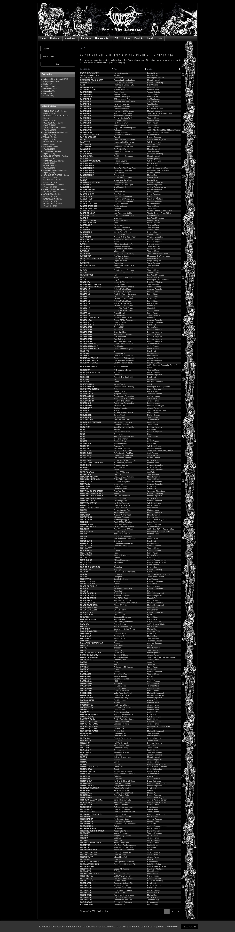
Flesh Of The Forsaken (123, 522)
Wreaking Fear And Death (124, 101)
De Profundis (119, 325)
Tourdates (86, 38)
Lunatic (117, 584)
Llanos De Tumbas (121, 282)
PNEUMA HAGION (88, 619)
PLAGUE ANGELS (88, 593)
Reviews (54, 38)
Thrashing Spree (120, 501)
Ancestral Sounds (121, 465)
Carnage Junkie (120, 121)
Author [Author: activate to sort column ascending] (150, 69)
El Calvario (118, 871)
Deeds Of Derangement (123, 878)
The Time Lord (119, 87)
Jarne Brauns (152, 740)
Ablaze (116, 410)
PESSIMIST (85, 425)
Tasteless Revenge (121, 104)
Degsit (116, 280)
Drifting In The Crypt (122, 531)
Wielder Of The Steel (122, 515)
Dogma (117, 154)
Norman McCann (154, 215)
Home (43, 38)
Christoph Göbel (153, 558)
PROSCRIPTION (87, 866)
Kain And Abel (119, 892)
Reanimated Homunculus (124, 895)
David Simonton (153, 106)
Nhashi (150, 434)
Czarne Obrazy (120, 624)
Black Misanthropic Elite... (124, 847)
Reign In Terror (120, 593)
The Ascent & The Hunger (124, 142)
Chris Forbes (152, 453)
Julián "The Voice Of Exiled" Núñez (161, 657)
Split (115, 631)
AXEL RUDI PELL (50, 128)
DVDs (45, 84)
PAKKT (83, 139)
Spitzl (149, 384)
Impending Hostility (121, 752)
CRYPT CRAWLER (51, 189)
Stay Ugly (118, 569)
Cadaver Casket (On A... (123, 118)
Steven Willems (153, 315)
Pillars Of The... (120, 406)
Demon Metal (119, 415)
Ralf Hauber (152, 584)
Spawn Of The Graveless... (125, 320)
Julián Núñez (152, 417)
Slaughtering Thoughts (123, 836)
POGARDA (84, 624)
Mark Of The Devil (121, 94)
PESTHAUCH (86, 444)
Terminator (118, 755)
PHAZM (83, 510)
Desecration (119, 434)
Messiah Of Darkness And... (125, 812)
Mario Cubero (152, 258)
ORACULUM (48, 142)
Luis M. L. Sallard (154, 363)
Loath (116, 607)
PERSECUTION (86, 391)
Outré (116, 662)
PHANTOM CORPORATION (91, 491)
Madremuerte (119, 904)
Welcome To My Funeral (123, 667)
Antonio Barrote (153, 239)
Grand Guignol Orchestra (124, 287)
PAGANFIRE (85, 99)
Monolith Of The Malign (123, 151)
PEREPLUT (85, 370)
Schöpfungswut (120, 660)
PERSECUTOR (86, 394)
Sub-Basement (120, 337)
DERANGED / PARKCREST (91, 80)
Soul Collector (119, 194)
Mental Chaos (119, 391)
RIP (116, 38)
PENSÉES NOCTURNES (90, 284)
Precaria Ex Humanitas (123, 738)
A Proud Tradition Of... (123, 227)
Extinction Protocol (121, 788)
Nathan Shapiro (153, 173)
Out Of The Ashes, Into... (124, 719)
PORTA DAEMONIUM (89, 655)
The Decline (119, 375)
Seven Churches (120, 676)
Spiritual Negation (121, 408)
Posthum (117, 702)
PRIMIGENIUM (86, 781)
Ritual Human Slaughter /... (125, 349)
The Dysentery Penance (123, 455)
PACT (82, 85)
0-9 (81, 55)
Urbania (117, 550)
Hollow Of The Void (121, 472)
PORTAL (83, 662)
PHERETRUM (86, 517)
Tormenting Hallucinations (124, 80)
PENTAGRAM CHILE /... (90, 349)
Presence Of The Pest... (123, 451)
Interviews (69, 38)
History (126, 38)
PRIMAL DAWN (86, 769)
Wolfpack (117, 208)
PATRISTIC (84, 263)
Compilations (49, 82)
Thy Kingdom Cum (121, 819)
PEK (82, 277)
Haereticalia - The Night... (124, 185)
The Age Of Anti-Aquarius (124, 477)
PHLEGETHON (86, 531)
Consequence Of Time (123, 144)
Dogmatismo (119, 740)
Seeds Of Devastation (123, 707)
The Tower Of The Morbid (124, 111)
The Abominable (120, 486)
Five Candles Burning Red (124, 296)
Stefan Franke (153, 94)
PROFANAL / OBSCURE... (91, 814)
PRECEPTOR (85, 740)
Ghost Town (118, 78)
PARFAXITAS (85, 237)
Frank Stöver (152, 97)
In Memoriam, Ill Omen (123, 463)
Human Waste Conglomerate (125, 603)
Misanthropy (119, 173)
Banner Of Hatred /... (122, 498)
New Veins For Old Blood (124, 600)
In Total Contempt (121, 439)
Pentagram (118, 330)
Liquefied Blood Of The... (124, 318)
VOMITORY (48, 151)
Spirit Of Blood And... (122, 90)
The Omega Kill (120, 733)
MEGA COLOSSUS (51, 170)
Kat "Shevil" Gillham (155, 109)
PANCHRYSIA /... (87, 156)
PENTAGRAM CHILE (89, 344)
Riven (116, 159)
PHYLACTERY (86, 548)
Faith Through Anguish (123, 783)
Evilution (117, 776)
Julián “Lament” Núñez (156, 624)
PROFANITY (85, 836)
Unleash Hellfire (120, 610)
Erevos (116, 351)
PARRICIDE (85, 242)
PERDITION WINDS (88, 366)
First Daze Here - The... (123, 341)
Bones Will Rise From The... (125, 168)
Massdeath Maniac (121, 109)
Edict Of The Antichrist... (123, 363)
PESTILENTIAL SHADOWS (91, 463)
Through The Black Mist (123, 377)
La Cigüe (117, 474)
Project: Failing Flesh (122, 852)
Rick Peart (151, 325)
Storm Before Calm (121, 795)
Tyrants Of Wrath (120, 489)
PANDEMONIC (86, 163)
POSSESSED (85, 674)
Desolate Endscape (122, 546)
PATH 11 (83, 244)
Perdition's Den (120, 636)
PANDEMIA (85, 159)
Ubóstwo (117, 838)
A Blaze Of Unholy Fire (123, 588)
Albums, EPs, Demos (52, 79)
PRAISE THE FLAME (89, 722)
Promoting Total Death (123, 113)
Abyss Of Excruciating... (123, 239)
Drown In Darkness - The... (124, 215)
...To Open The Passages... (125, 845)
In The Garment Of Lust (123, 413)
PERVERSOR (86, 415)
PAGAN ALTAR (86, 87)
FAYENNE (47, 146)
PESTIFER (84, 446)
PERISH (83, 375)
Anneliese (118, 684)
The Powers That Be (122, 505)
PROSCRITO (85, 869)
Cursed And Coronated (123, 890)
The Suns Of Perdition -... (124, 199)
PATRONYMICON (87, 265)
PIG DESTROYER (87, 558)
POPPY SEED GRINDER (90, 653)
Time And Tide (119, 491)
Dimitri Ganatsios (154, 194)
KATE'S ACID (49, 199)
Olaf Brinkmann (153, 99)
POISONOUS (85, 634)
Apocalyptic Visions (121, 831)
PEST (82, 429)
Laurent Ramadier (154, 501)
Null (115, 275)
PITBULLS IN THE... (88, 584)
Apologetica (118, 263)
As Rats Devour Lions (122, 757)
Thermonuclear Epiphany (124, 387)
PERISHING (85, 382)
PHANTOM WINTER (88, 503)
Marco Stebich (153, 349)
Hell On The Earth (121, 743)
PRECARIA (85, 738)
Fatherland (118, 130)
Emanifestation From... (123, 657)
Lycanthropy (119, 484)
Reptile (116, 553)
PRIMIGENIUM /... (87, 786)
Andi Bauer (151, 429)
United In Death (120, 814)
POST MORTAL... (87, 698)
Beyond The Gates (121, 679)
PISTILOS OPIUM (87, 581)
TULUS (46, 137)
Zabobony (118, 648)
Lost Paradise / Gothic (123, 213)
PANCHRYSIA (86, 154)
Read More (173, 926)
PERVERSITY (86, 408)
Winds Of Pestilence (122, 596)
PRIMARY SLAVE (87, 771)
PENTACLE (85, 289)
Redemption (119, 750)
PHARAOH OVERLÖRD (90, 508)
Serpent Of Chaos (121, 655)
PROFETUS (85, 845)
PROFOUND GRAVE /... (90, 850)
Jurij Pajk (151, 472)
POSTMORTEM (86, 705)
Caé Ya (117, 166)
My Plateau (118, 828)
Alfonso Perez (153, 177)
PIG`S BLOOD (86, 560)
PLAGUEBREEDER (88, 607)
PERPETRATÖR (87, 384)
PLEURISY (84, 617)
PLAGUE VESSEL (87, 603)
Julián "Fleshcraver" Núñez (158, 253)
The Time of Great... (122, 256)
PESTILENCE (86, 451)
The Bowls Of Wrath (122, 705)
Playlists (138, 38)
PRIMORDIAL (86, 790)
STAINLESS (48, 194)
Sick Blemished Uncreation (125, 539)
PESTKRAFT (85, 465)
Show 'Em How (120, 332)
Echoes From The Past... (124, 900)
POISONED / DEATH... (89, 631)
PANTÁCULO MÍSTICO (90, 182)
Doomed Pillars (120, 634)
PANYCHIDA (85, 185)
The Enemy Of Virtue (122, 816)
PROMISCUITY (86, 857)
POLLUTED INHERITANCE (91, 643)
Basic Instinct (119, 859)
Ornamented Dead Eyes (123, 543)
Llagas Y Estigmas (121, 869)
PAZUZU (83, 270)
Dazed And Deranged (122, 617)
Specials (47, 91)
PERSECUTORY (87, 396)
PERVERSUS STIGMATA (90, 422)
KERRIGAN (48, 180)
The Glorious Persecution (124, 396)
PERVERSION (86, 406)
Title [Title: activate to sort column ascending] (116, 69)
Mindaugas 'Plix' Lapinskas (158, 170)
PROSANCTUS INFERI (89, 862)
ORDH (46, 166)
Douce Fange (119, 284)
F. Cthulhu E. (152, 572)
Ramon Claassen (154, 137)
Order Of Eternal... (121, 479)
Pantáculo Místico (121, 182)
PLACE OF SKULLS (88, 586)
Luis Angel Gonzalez (155, 78)
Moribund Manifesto (122, 246)
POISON (83, 626)
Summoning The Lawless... (125, 398)
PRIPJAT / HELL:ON (88, 802)
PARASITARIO (86, 230)
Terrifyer (117, 558)
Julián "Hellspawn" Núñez (157, 168)
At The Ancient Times (122, 370)
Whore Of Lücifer (121, 605)
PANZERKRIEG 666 (88, 204)
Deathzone (118, 764)
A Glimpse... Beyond (122, 802)
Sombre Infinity (120, 441)
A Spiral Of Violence (122, 555)
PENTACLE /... (86, 320)
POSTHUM (84, 702)
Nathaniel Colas (153, 688)
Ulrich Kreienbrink (154, 769)
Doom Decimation (121, 805)
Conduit (117, 866)
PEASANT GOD (87, 275)
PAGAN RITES (86, 92)
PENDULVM (85, 282)
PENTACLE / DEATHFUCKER (55, 116)
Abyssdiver (118, 591)
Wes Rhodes (152, 104)
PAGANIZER (85, 106)
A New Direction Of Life (123, 244)
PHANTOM (84, 489)
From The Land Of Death (124, 529)
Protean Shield (120, 881)
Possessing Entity (121, 698)
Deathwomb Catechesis (123, 902)
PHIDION (84, 522)
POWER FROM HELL (89, 714)
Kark (116, 379)
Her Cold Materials (121, 503)
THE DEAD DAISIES (52, 132)
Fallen (116, 826)
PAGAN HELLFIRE (88, 90)
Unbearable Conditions (123, 177)
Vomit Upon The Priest (123, 277)
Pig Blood (118, 565)
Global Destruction (121, 712)
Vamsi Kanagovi (153, 197)
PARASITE (84, 235)
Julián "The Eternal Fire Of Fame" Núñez (163, 130)
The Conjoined (120, 854)
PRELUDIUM (85, 750)
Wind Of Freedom (121, 132)
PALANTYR (85, 142)
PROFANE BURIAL (88, 828)
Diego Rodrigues (154, 261)
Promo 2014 (119, 653)
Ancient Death (119, 313)
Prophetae (118, 760)
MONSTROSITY (50, 184)
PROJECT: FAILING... (89, 852)
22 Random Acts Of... (122, 534)
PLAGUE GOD (86, 600)
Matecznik (118, 840)
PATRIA (83, 261)
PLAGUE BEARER (88, 596)
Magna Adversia (120, 261)
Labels (150, 38)
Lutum (116, 382)
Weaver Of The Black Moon (125, 237)
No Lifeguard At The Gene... (125, 572)
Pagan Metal (119, 92)
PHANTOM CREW (87, 501)
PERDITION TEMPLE (89, 358)
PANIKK (83, 177)
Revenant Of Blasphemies (124, 273)
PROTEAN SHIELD (88, 881)
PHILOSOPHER (86, 524)
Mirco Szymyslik (153, 80)
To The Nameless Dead (123, 793)
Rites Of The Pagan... (122, 97)
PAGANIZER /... (86, 128)
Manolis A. (151, 306)
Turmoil (117, 137)
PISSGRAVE (85, 579)
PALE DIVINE (85, 144)
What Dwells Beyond (122, 524)
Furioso (117, 268)
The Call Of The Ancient (123, 356)
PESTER (83, 441)
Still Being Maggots (121, 520)
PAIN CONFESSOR (88, 137)
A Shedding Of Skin (122, 885)
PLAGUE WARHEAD (89, 605)
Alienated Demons (121, 517)
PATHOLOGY (85, 256)
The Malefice (119, 346)
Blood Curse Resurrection (124, 774)
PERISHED (84, 377)
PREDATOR (85, 743)
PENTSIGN (84, 356)
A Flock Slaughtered (122, 560)
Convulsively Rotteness (123, 622)
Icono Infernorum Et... (122, 800)
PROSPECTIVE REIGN (89, 874)
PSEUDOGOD (86, 902)
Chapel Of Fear (120, 767)
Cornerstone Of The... (122, 510)
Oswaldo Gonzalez (155, 237)
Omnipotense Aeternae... (124, 135)
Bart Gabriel (152, 299)
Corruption (118, 574)
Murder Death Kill (121, 125)
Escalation (118, 75)
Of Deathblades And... (123, 99)
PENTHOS (84, 351)
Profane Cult (119, 726)
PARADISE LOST (87, 211)
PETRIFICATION (87, 472)
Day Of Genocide (121, 204)
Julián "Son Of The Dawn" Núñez (160, 529)
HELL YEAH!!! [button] (189, 926)
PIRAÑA (83, 574)
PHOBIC (83, 539)
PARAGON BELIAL (88, 220)
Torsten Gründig (153, 92)
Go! (58, 64)
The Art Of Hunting (121, 163)
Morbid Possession (121, 833)
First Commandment (122, 496)
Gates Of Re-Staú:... (122, 798)
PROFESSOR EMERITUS (91, 843)
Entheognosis (119, 615)
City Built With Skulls (122, 695)
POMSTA (84, 646)
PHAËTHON (85, 515)
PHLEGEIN (84, 529)
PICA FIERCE (86, 550)
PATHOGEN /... (86, 253)
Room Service (119, 192)
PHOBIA (83, 534)
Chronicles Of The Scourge (125, 460)
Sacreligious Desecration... (124, 862)
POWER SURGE (87, 717)
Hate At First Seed (121, 512)
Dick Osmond (152, 85)
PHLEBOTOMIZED (88, 527)
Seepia (116, 664)
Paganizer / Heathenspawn (125, 128)
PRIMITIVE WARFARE (89, 788)
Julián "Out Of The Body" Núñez (160, 451)
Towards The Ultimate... (123, 401)
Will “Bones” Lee (154, 142)
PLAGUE (84, 588)
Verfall (116, 470)
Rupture (117, 372)
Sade (116, 223)
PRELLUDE (85, 745)
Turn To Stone (119, 339)
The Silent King (120, 612)
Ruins (116, 189)
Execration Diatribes (122, 448)
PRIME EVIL (85, 774)
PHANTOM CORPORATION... (92, 498)
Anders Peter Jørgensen (157, 139)
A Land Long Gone (121, 843)
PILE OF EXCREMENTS (90, 567)
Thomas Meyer (153, 116)
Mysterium (118, 218)
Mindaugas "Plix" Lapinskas (158, 256)
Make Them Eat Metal (123, 693)
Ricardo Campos (154, 166)
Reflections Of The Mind (123, 453)
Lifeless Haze (119, 353)
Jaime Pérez (152, 208)
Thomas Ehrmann (154, 394)
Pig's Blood (118, 562)
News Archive (102, 38)
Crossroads (118, 669)
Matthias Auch (153, 90)
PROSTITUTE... (86, 876)
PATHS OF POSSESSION (91, 258)
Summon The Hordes (122, 888)
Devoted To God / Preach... (125, 527)
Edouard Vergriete (154, 242)
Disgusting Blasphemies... (124, 821)
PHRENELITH (86, 541)
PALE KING (85, 149)
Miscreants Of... (120, 251)
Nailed (116, 586)
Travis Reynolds (153, 246)
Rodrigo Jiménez (154, 722)
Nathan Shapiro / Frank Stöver (159, 211)
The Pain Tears (120, 322)
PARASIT (84, 227)
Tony (149, 536)
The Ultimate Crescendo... (124, 156)
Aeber (116, 548)
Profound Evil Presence (123, 714)
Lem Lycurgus (153, 821)
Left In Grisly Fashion (122, 876)
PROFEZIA (84, 847)
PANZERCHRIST (87, 192)
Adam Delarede (153, 778)
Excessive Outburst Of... (123, 883)
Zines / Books (49, 86)
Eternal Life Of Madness (123, 344)
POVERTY (84, 712)
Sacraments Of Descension (125, 358)
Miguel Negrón (153, 353)
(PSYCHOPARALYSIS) (89, 73)
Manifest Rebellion (121, 722)
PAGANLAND (86, 130)
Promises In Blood (121, 258)
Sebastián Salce (153, 144)
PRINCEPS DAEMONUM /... (91, 800)
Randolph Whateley (155, 83)
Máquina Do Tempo (122, 748)
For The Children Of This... (124, 781)
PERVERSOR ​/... (87, 420)
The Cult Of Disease (122, 809)
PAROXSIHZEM (86, 239)
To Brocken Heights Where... (125, 139)
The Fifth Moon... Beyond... (125, 294)
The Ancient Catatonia (123, 170)
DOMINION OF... (87, 83)
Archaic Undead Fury (122, 289)
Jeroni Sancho (153, 662)
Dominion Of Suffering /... (124, 83)
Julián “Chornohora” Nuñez (158, 132)
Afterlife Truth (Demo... (123, 232)
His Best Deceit (120, 686)
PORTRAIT (84, 667)
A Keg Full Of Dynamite (123, 334)
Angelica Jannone (154, 482)
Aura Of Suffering (121, 366)
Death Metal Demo (121, 674)
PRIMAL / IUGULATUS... (90, 767)
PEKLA (83, 280)
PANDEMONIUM (87, 166)
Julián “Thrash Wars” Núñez (158, 574)
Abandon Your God (121, 874)
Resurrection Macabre (123, 458)
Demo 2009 (118, 641)
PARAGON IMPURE (88, 223)
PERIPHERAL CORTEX (90, 372)
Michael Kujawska (154, 111)
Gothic (116, 211)
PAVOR (83, 268)
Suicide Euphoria (121, 579)
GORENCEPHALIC (51, 111)
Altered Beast (119, 384)
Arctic (116, 389)
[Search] (57, 48)
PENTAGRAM (86, 327)
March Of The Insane (122, 106)
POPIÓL (83, 648)
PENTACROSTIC (87, 322)
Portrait (117, 672)
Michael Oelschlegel (155, 406)
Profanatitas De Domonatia (125, 824)
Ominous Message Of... (123, 897)
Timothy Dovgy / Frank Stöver (159, 213)
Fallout (116, 493)
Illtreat (116, 242)
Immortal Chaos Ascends (124, 850)
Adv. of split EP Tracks (123, 303)
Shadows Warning (121, 717)
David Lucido (152, 904)
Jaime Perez (152, 522)
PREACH (84, 736)
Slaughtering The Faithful (124, 427)
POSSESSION (86, 681)
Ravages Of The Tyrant (123, 249)
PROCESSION (86, 805)
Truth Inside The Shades (124, 403)
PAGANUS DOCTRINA (89, 135)
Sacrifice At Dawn (121, 444)
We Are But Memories (123, 149)
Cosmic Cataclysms (122, 482)
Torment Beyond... (121, 161)
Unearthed (118, 778)
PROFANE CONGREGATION (92, 831)
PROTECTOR (86, 883)
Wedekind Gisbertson (156, 491)
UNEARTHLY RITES (51, 156)
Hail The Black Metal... (123, 432)
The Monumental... (121, 700)
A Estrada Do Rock (121, 745)
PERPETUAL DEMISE (89, 389)
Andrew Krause (153, 396)
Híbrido (117, 581)
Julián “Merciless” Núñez (157, 410)
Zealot (116, 769)
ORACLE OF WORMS (52, 175)
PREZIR (83, 757)
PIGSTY (83, 565)
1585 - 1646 (119, 681)
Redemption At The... (122, 790)
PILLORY (84, 572)
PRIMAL (83, 760)
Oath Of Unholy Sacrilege (124, 270)
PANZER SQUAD (87, 189)
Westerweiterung (120, 206)
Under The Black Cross (123, 308)
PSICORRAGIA (86, 904)
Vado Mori (118, 429)
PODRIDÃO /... (86, 622)
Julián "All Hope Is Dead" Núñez (160, 113)
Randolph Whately (154, 569)
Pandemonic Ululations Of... (125, 864)
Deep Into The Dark (122, 235)
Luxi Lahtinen (152, 73)
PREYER (84, 755)
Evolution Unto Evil (121, 425)
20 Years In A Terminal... (123, 116)
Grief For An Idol (120, 187)
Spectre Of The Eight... (123, 292)
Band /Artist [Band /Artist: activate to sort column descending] (85, 69)
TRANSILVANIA (50, 161)
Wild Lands (118, 646)
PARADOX (84, 218)
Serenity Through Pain (123, 536)
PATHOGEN (85, 246)
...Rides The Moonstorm (123, 299)
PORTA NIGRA (86, 660)
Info (160, 38)
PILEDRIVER (85, 569)
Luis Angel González (155, 218)
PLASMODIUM (86, 615)
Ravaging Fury (120, 446)
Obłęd (116, 762)
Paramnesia (119, 225)
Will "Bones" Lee (154, 161)
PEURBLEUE (85, 474)
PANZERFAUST (87, 197)
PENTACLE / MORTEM (90, 318)
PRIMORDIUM (86, 798)
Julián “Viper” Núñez (155, 577)
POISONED (85, 629)
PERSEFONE (85, 403)
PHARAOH (84, 505)
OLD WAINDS (49, 123)
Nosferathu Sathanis (122, 220)
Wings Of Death (120, 394)
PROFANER (85, 833)
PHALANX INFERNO (89, 477)
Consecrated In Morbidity (124, 253)
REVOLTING (48, 204)
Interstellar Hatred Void (123, 422)
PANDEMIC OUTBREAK (90, 161)
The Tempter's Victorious (124, 360)
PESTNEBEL (85, 470)
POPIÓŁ (83, 650)
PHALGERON (86, 482)
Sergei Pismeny (153, 455)
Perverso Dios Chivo (122, 420)
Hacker (150, 268)
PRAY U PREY (86, 733)
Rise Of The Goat (121, 598)
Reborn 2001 (119, 327)
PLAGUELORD (86, 612)
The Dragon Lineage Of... (124, 85)
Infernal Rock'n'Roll (121, 857)
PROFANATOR (86, 826)
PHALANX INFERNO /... (90, 479)
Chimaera (118, 541)
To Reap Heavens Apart (123, 807)
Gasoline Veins (120, 736)
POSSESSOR (86, 693)
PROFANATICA (86, 816)
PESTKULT (85, 467)
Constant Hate (119, 710)
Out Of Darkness (120, 508)
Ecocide (117, 643)
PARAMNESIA (86, 225)
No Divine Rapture (121, 123)
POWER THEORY (87, 719)
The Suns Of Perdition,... (124, 197)
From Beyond (119, 619)
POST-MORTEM (87, 700)
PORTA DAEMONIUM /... (90, 657)
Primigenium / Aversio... (123, 786)
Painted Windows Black (123, 147)
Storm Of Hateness (121, 691)
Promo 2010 (119, 175)
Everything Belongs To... (123, 230)
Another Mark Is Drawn (123, 771)
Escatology (118, 567)
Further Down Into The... (123, 626)
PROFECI (84, 838)
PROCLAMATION (87, 812)
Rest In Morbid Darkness (124, 436)
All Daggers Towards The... (125, 265)
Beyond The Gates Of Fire (124, 629)
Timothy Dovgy (153, 900)
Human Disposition (121, 73)
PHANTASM (85, 484)
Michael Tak (152, 175)
